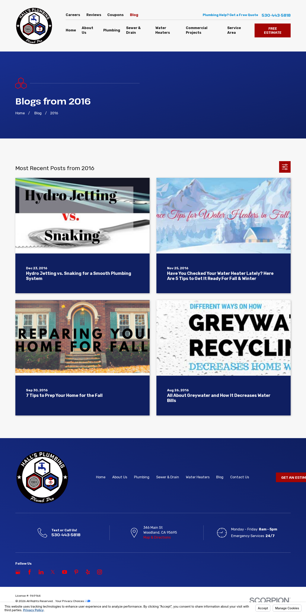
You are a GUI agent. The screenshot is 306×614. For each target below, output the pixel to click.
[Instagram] (99, 572)
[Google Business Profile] (17, 572)
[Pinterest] (76, 572)
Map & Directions (157, 537)
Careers (73, 15)
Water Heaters (198, 477)
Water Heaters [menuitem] (162, 30)
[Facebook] (29, 572)
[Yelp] (87, 572)
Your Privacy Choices (72, 601)
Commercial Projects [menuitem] (196, 30)
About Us (119, 477)
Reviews (93, 15)
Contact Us (239, 477)
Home (100, 477)
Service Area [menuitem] (234, 30)
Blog (134, 15)
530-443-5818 (276, 15)
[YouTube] (64, 572)
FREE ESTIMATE (272, 30)
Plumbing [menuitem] (111, 30)
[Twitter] (52, 572)
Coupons (115, 15)
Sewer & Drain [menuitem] (133, 30)
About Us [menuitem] (87, 30)
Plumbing (141, 477)
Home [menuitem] (71, 30)
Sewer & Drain (167, 477)
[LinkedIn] (41, 572)
